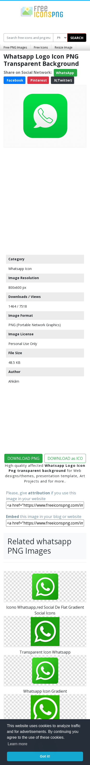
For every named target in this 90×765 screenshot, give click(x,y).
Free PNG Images (15, 47)
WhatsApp (65, 72)
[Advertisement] (45, 200)
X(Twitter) (62, 80)
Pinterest (38, 80)
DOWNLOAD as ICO (65, 458)
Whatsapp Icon (20, 268)
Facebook (14, 80)
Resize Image (63, 47)
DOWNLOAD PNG (23, 458)
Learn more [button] (17, 744)
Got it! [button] (45, 756)
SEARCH (76, 37)
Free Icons (41, 47)
